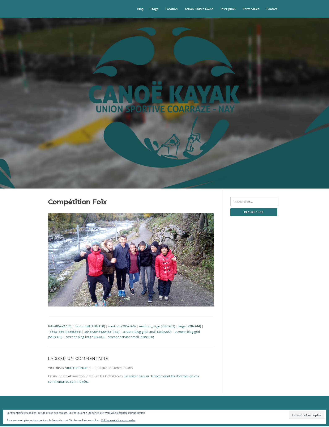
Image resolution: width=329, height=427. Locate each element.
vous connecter (76, 368)
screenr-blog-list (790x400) (85, 337)
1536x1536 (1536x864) (64, 332)
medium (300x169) (122, 327)
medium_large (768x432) (157, 327)
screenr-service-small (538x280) (131, 337)
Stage (154, 9)
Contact (271, 9)
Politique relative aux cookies (118, 420)
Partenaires (251, 9)
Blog (140, 9)
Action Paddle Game (199, 9)
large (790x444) (189, 327)
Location (172, 9)
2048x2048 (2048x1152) (101, 332)
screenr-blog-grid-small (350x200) (147, 332)
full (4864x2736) (59, 327)
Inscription (228, 9)
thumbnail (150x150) (90, 327)
